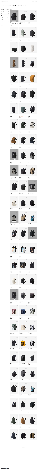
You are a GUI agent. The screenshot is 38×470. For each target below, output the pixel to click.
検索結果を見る (5, 468)
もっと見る (23, 447)
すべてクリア (7, 9)
